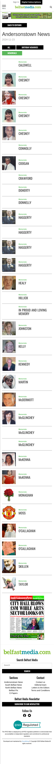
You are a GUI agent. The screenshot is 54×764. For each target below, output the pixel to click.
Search (27, 671)
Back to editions (14, 25)
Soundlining (25, 741)
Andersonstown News (13, 682)
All (9, 47)
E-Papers (13, 693)
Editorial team (40, 685)
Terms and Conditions (40, 690)
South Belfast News (13, 685)
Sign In (16, 2)
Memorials (12, 53)
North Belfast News (13, 688)
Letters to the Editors (40, 688)
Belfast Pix (13, 690)
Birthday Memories (30, 47)
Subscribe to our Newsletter (27, 704)
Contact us (40, 682)
